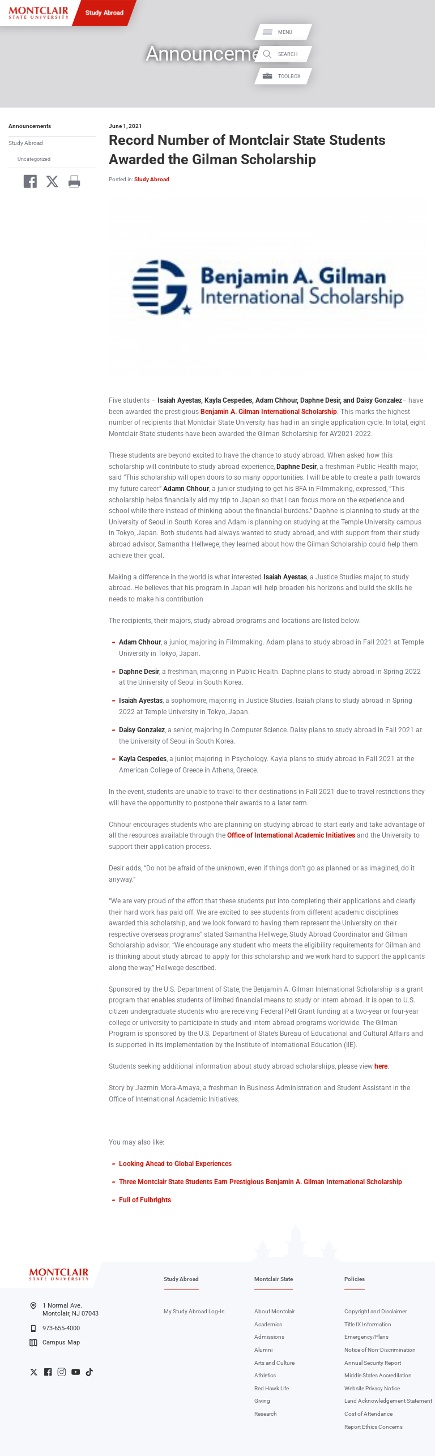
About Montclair (274, 1311)
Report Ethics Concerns (373, 1427)
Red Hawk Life (271, 1388)
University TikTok (89, 1372)
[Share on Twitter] (49, 183)
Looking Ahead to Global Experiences (175, 1164)
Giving (262, 1401)
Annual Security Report (372, 1363)
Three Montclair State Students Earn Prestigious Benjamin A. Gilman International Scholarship (260, 1182)
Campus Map (54, 1343)
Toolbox (418, 76)
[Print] (70, 183)
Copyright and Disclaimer (375, 1311)
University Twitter (33, 1372)
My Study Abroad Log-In (194, 1311)
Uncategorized (34, 159)
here (380, 1066)
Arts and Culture (274, 1363)
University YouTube (75, 1372)
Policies (354, 1279)
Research (265, 1414)
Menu (414, 32)
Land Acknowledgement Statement (388, 1401)
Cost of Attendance (368, 1414)
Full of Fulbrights (145, 1200)
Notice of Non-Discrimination (380, 1350)
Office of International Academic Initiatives (291, 835)
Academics (268, 1324)
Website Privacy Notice (372, 1388)
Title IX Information (367, 1324)
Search (417, 54)
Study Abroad (104, 12)
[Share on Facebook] (27, 183)
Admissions (269, 1337)
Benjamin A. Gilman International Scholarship (269, 412)
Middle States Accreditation (378, 1375)
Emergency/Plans (366, 1337)
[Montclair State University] (38, 13)
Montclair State (273, 1279)
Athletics (265, 1375)
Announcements (29, 126)
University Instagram (61, 1372)
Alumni (263, 1350)
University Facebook (48, 1372)
